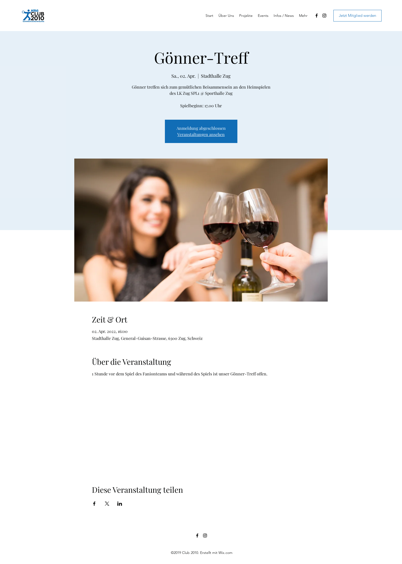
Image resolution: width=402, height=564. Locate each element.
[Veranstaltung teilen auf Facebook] (94, 504)
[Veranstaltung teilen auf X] (107, 504)
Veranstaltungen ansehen (201, 134)
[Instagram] (324, 15)
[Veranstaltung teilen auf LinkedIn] (119, 504)
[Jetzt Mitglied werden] (357, 16)
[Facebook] (316, 15)
